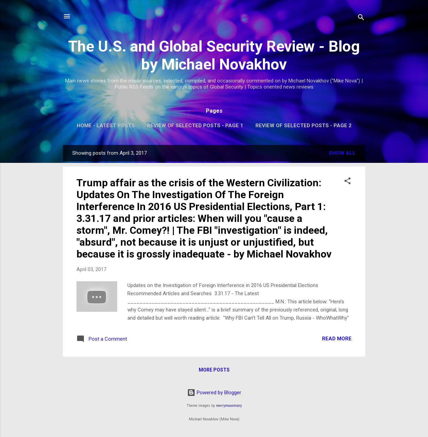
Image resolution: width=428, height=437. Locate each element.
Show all (342, 153)
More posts (214, 370)
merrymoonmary (229, 405)
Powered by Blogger (214, 393)
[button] (347, 182)
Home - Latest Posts (106, 125)
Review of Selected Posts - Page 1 (195, 125)
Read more (337, 339)
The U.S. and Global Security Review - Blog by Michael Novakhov (214, 55)
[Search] (361, 18)
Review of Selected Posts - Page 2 (303, 125)
